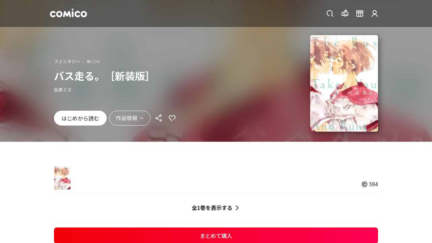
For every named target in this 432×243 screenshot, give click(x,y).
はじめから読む (80, 118)
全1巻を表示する (216, 208)
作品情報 (130, 118)
